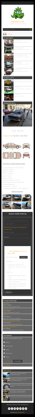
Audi (10, 136)
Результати (7, 366)
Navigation (32, 3)
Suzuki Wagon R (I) (19, 48)
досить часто (9, 347)
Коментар (6, 237)
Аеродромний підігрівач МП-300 (22, 81)
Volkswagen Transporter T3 (10, 328)
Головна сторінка (9, 232)
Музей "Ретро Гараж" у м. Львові (22, 89)
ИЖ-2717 (5, 316)
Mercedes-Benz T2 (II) (20, 55)
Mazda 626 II (6, 304)
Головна (5, 136)
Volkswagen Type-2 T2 (8, 310)
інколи (7, 351)
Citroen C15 (17, 40)
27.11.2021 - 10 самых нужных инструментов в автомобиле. (18, 393)
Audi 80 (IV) (17, 69)
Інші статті (7, 372)
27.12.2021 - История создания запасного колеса (21, 387)
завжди (8, 344)
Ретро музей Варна (19, 96)
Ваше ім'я (7, 219)
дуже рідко (9, 354)
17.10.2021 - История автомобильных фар (21, 398)
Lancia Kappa (17, 62)
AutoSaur (9, 34)
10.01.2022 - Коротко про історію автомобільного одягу (18, 381)
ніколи (7, 358)
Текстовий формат (12, 258)
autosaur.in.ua (17, 21)
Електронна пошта (8, 223)
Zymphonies (21, 414)
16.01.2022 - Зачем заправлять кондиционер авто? (18, 375)
